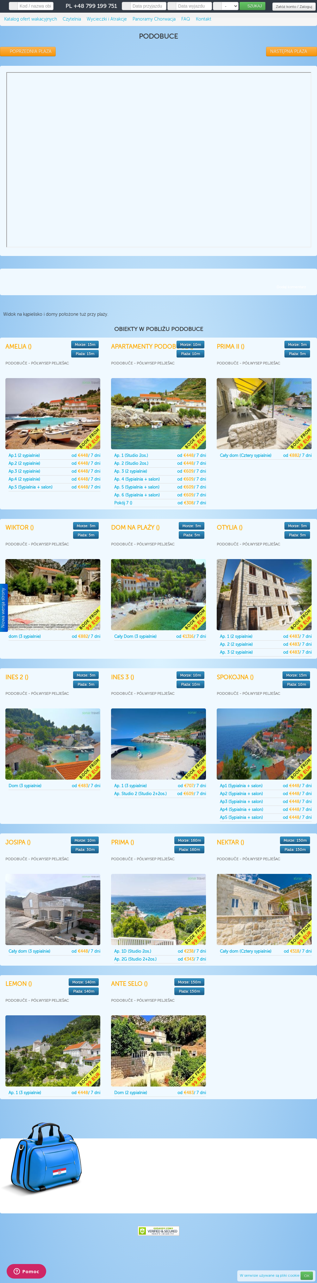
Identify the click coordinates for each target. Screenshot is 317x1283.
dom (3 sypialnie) (25, 636)
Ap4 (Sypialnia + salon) (241, 809)
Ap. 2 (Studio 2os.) (131, 463)
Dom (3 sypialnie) (25, 785)
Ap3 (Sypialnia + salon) (241, 801)
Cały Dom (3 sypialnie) (135, 636)
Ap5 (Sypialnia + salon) (241, 817)
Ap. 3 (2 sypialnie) (130, 471)
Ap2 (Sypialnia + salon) (241, 793)
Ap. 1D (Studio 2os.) (132, 951)
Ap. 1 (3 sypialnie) (130, 785)
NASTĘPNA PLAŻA (291, 51)
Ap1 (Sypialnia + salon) (241, 785)
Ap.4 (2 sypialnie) (24, 479)
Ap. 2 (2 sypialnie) (236, 644)
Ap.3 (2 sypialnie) (24, 471)
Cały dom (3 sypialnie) (29, 951)
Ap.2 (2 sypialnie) (24, 463)
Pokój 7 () (123, 503)
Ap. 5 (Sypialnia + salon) (136, 487)
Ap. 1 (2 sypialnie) (236, 636)
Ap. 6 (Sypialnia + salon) (137, 495)
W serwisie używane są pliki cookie (270, 1275)
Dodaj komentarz (291, 287)
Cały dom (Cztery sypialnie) (245, 455)
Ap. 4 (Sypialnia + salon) (137, 479)
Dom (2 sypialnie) (130, 1092)
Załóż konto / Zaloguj (294, 6)
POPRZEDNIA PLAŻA (28, 51)
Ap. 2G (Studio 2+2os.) (135, 959)
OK (306, 1276)
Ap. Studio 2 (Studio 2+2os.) (140, 793)
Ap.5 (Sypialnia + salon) (31, 487)
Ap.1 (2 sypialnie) (24, 455)
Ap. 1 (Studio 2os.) (131, 455)
